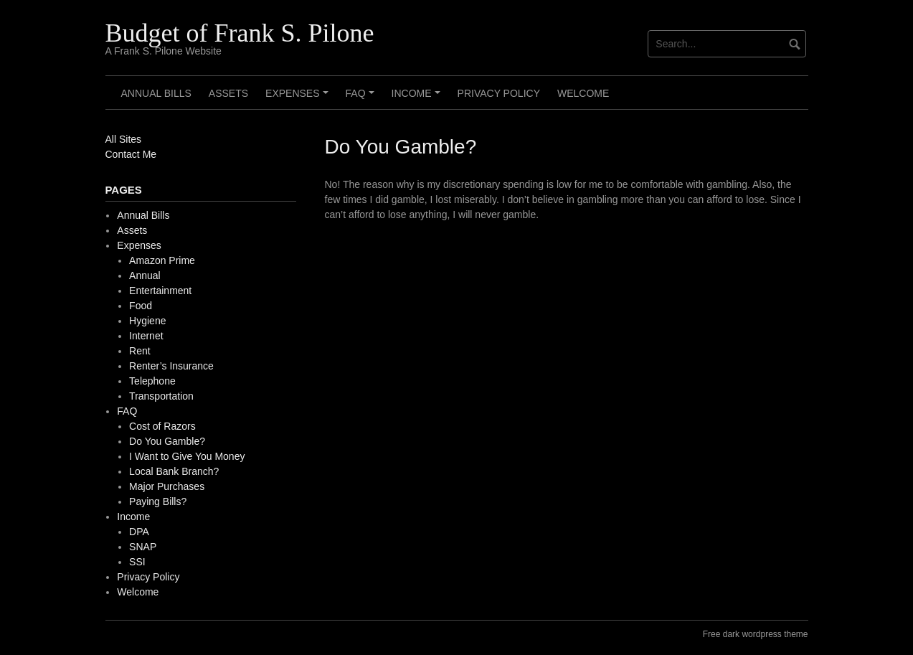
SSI (137, 561)
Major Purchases (166, 486)
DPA (139, 531)
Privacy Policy (499, 93)
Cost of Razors (162, 426)
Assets (228, 93)
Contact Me (131, 154)
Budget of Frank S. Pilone (239, 33)
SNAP (142, 546)
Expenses (298, 98)
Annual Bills (156, 93)
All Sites (123, 139)
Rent (140, 351)
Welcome (583, 93)
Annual (145, 275)
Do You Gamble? (167, 441)
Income (418, 98)
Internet (146, 335)
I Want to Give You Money (187, 456)
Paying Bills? (157, 501)
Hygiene (147, 320)
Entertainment (160, 290)
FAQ (362, 98)
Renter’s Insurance (171, 366)
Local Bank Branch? (174, 471)
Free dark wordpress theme (755, 634)
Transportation (161, 396)
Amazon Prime (162, 260)
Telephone (152, 381)
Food (140, 305)
